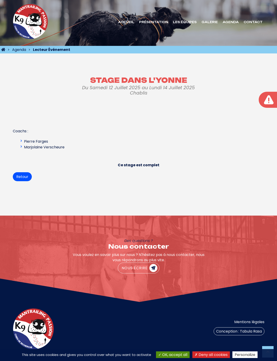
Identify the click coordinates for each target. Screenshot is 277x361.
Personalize (245, 354)
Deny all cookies (211, 354)
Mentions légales (249, 322)
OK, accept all (172, 354)
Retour (22, 176)
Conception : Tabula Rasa (239, 331)
